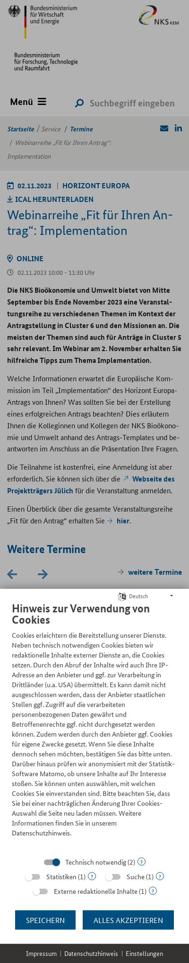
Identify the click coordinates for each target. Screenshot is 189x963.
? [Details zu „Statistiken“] (92, 876)
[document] (94, 726)
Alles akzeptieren (128, 920)
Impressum (41, 953)
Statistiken (61, 876)
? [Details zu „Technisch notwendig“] (141, 862)
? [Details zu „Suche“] (160, 876)
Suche (136, 876)
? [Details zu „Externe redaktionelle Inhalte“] (153, 891)
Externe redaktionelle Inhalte (95, 891)
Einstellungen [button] (144, 953)
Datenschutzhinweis (91, 953)
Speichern (45, 920)
